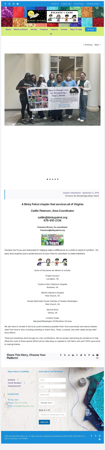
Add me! (44, 422)
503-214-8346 (21, 403)
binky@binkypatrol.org (24, 406)
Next (97, 45)
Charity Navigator (14, 383)
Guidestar (11, 380)
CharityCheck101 (14, 386)
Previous (88, 45)
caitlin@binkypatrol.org (52, 217)
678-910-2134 (52, 220)
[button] (51, 33)
